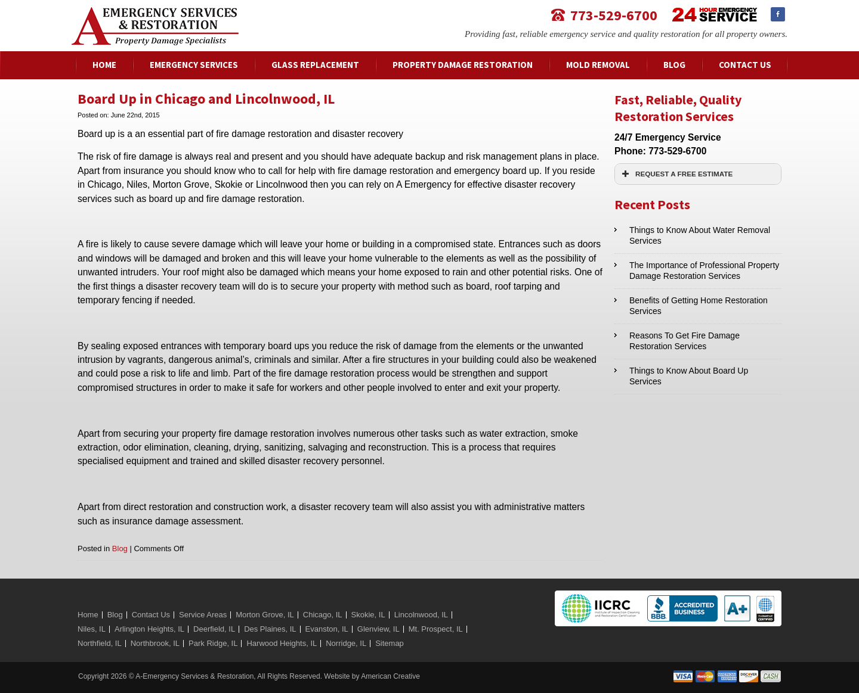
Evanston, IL (326, 628)
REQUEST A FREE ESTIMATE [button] (676, 174)
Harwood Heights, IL (281, 643)
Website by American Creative (372, 676)
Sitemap (389, 643)
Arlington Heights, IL (149, 628)
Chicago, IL (322, 614)
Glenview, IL (378, 628)
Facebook (778, 14)
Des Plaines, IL (270, 628)
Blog (120, 548)
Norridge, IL (346, 643)
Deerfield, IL (214, 628)
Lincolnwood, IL (421, 614)
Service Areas (203, 614)
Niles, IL (92, 628)
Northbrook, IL (155, 643)
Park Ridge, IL (213, 643)
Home (88, 614)
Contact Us (151, 614)
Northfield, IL (100, 643)
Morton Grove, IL (265, 614)
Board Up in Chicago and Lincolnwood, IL (206, 98)
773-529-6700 (613, 14)
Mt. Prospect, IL (436, 628)
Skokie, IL (368, 614)
